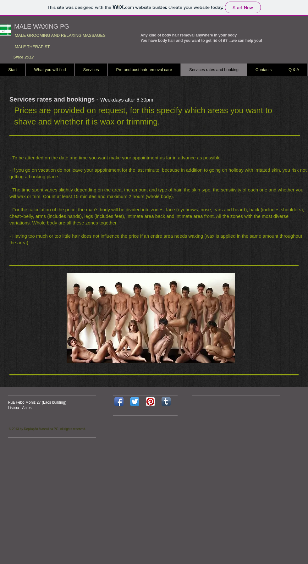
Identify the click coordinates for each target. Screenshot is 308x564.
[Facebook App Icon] (119, 401)
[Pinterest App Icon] (150, 401)
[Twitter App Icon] (134, 401)
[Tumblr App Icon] (166, 401)
